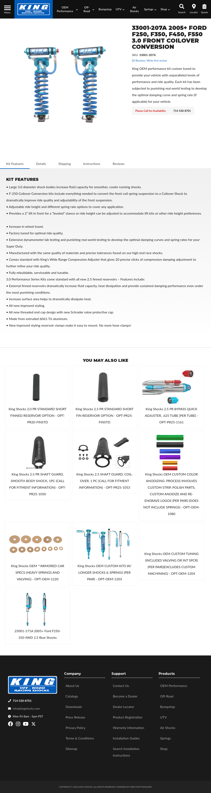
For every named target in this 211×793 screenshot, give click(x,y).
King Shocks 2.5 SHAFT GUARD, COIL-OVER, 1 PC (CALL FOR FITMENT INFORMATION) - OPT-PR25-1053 (104, 480)
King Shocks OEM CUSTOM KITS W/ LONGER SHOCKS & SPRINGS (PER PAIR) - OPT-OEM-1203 (104, 572)
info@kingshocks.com (26, 708)
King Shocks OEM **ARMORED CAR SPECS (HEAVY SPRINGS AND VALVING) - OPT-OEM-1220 (37, 572)
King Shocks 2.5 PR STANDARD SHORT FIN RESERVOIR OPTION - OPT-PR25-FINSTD (105, 415)
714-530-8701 (22, 700)
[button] (66, 9)
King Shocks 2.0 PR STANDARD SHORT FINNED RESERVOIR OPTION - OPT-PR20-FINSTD (38, 415)
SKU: (135, 55)
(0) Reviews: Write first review (149, 60)
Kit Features (14, 164)
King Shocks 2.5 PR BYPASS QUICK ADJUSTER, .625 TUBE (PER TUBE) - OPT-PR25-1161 (171, 415)
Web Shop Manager (140, 787)
